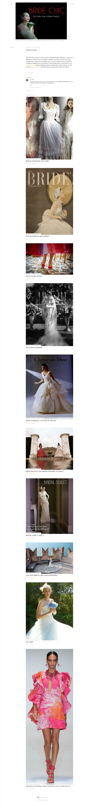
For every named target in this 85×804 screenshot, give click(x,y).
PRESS (50, 40)
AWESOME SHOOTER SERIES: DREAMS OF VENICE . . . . (46, 471)
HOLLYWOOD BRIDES (34, 347)
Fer (31, 79)
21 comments (31, 238)
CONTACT (55, 40)
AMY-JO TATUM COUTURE (26, 40)
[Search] (72, 4)
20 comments (32, 350)
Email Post (31, 72)
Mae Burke (46, 800)
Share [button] (12, 47)
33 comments (32, 278)
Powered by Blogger (42, 797)
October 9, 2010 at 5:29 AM (35, 87)
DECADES (29, 642)
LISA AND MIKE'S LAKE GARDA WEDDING (42, 575)
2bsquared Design (35, 67)
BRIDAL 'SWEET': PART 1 (35, 535)
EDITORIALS (44, 40)
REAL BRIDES (37, 40)
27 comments (32, 537)
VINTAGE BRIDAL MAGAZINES (37, 236)
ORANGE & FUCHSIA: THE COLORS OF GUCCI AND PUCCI (48, 786)
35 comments (32, 644)
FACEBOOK (61, 40)
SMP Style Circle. (30, 65)
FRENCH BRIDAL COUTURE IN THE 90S (41, 421)
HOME (17, 40)
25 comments (32, 577)
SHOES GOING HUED (34, 276)
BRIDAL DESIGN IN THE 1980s (37, 161)
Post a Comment (30, 90)
